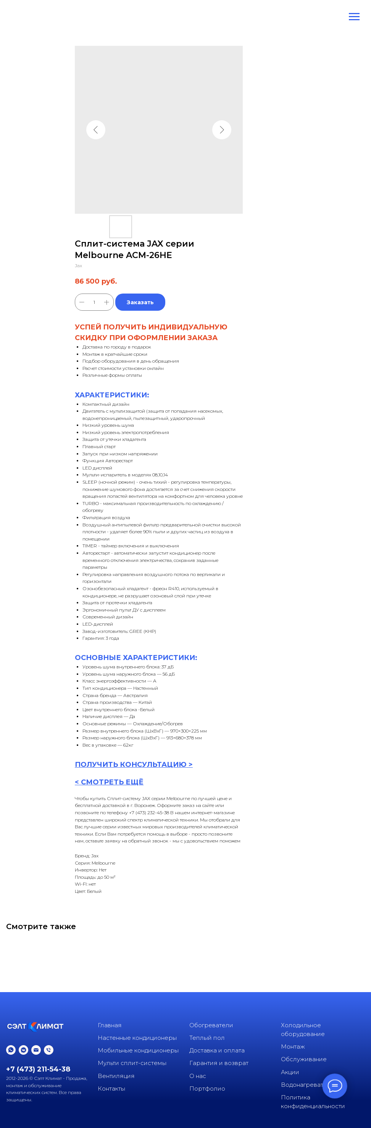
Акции (290, 1072)
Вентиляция (116, 1076)
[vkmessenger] (23, 1050)
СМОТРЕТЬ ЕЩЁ (112, 782)
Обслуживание (304, 1059)
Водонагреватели (308, 1084)
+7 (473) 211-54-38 (38, 1069)
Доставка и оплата (217, 1050)
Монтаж (293, 1046)
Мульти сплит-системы (132, 1063)
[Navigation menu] (354, 17)
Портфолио (207, 1088)
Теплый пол (207, 1037)
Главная (110, 1025)
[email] (36, 1050)
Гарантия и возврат (218, 1063)
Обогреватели (211, 1025)
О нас (197, 1076)
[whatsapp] (11, 1050)
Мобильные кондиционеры (138, 1050)
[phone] (48, 1050)
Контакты (111, 1088)
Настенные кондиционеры (137, 1037)
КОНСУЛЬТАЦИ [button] (149, 764)
